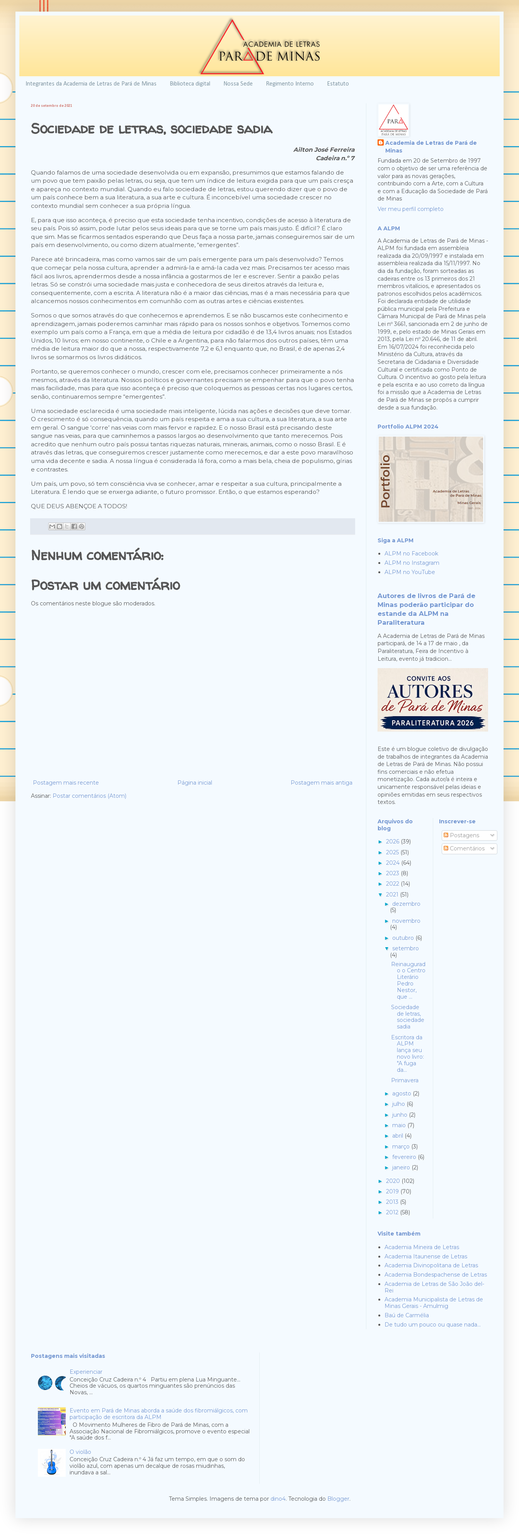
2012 (393, 1212)
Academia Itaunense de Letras (426, 1256)
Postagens (461, 835)
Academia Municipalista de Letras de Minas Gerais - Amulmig (434, 1302)
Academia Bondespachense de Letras (436, 1274)
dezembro (406, 903)
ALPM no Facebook (411, 553)
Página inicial (194, 782)
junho (400, 1114)
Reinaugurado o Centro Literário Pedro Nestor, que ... (408, 980)
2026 (393, 841)
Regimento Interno (290, 84)
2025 (393, 852)
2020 (394, 1180)
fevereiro (405, 1156)
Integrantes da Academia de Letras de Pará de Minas (91, 84)
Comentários (464, 848)
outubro (403, 937)
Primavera (405, 1080)
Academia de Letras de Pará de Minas (431, 146)
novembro (406, 920)
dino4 (278, 1498)
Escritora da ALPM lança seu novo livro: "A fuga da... (407, 1053)
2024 (393, 862)
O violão (80, 1451)
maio (399, 1125)
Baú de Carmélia (407, 1315)
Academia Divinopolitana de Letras (431, 1265)
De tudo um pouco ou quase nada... (433, 1324)
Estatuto (338, 84)
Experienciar (86, 1371)
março (401, 1146)
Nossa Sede (238, 84)
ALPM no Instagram (412, 562)
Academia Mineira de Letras (422, 1247)
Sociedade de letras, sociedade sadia (407, 1017)
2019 (393, 1191)
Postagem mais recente (66, 782)
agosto (402, 1093)
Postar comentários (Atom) (89, 795)
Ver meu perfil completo (411, 209)
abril (398, 1135)
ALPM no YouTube (410, 572)
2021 (393, 894)
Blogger (338, 1498)
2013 (393, 1201)
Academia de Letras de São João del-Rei (434, 1287)
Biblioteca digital (190, 84)
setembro (405, 948)
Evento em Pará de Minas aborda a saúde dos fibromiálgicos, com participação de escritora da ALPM (159, 1414)
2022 (393, 883)
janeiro (402, 1167)
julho (399, 1103)
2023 (393, 873)
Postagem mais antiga (321, 782)
